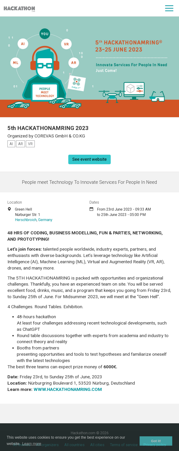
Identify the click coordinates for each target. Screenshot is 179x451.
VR (30, 144)
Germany (45, 220)
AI (11, 144)
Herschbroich (26, 220)
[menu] (169, 8)
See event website (89, 159)
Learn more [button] (31, 444)
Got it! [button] (156, 441)
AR (20, 144)
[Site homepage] (19, 8)
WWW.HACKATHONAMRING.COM (68, 389)
